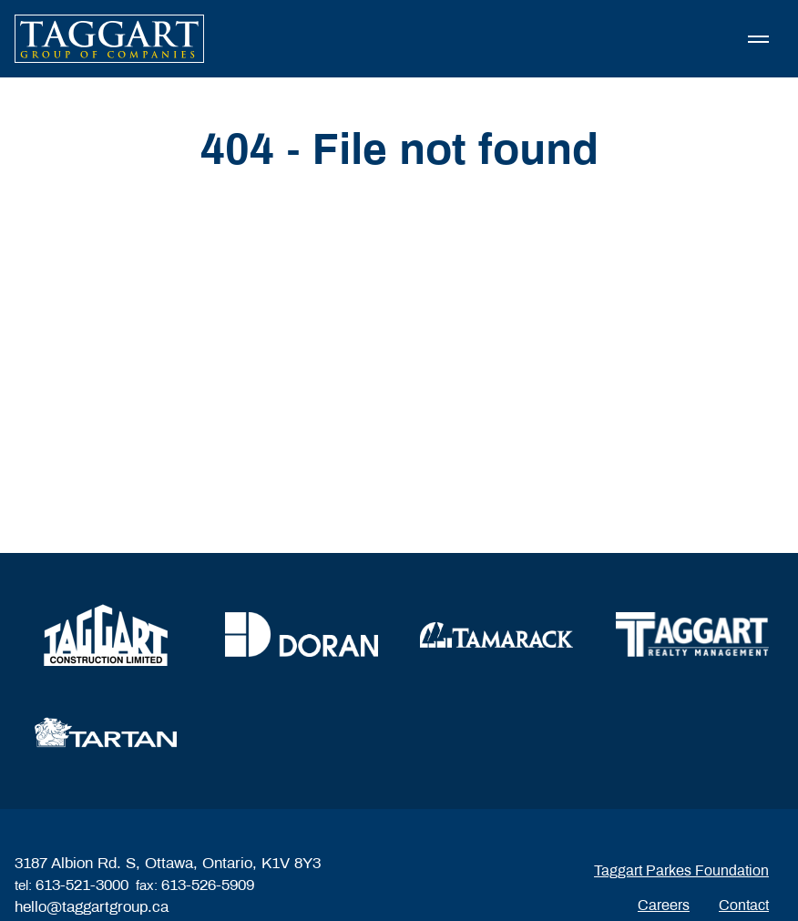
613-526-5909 (207, 885)
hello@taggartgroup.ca (92, 907)
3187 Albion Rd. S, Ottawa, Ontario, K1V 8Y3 (168, 863)
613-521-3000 (82, 885)
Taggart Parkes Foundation (681, 870)
